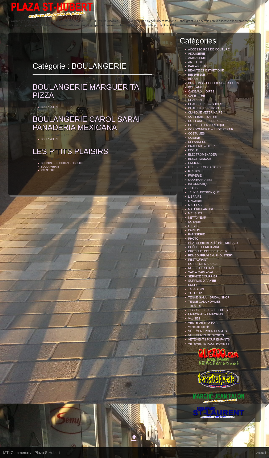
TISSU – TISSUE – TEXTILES (208, 310)
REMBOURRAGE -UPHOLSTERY (210, 255)
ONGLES (194, 226)
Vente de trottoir (198, 327)
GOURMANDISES (200, 179)
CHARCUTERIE (198, 100)
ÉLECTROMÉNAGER (202, 154)
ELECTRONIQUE (199, 158)
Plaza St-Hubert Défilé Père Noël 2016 (213, 242)
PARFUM (194, 230)
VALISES (194, 318)
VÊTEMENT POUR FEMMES (207, 331)
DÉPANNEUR (197, 142)
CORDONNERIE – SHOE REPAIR (210, 129)
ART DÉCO (195, 62)
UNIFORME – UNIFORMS (205, 314)
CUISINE (194, 137)
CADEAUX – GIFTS (201, 91)
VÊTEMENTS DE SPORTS (206, 335)
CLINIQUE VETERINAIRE (205, 112)
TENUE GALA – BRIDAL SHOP (208, 297)
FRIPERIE (195, 175)
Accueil (261, 452)
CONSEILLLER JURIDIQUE (206, 125)
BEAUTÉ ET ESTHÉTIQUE (206, 70)
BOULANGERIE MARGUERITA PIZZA (86, 91)
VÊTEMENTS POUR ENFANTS (209, 339)
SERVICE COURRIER (203, 276)
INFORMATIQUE (199, 184)
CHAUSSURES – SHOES (205, 104)
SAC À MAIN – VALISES (204, 272)
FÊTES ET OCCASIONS (204, 167)
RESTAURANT (198, 259)
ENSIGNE (194, 163)
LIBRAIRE (195, 196)
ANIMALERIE (197, 57)
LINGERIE (195, 200)
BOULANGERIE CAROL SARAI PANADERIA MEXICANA (87, 123)
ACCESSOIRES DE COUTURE (209, 49)
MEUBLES (195, 213)
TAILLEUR (195, 293)
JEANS (193, 188)
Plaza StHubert (47, 453)
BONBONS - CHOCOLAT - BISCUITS (63, 163)
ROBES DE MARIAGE (203, 263)
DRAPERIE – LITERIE (203, 146)
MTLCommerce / (17, 453)
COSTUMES (196, 133)
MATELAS (195, 205)
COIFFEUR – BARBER (203, 116)
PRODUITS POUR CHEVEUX (208, 251)
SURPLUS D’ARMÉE (202, 280)
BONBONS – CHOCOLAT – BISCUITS (213, 83)
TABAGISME (196, 289)
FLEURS (194, 171)
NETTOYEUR (197, 217)
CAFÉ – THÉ (196, 95)
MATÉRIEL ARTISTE (201, 209)
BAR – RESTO (197, 66)
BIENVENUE (196, 74)
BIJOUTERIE (196, 79)
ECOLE (193, 150)
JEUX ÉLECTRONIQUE (204, 192)
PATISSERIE (49, 170)
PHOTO (193, 238)
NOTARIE (194, 221)
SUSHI (192, 284)
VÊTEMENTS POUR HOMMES (208, 343)
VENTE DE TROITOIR (203, 322)
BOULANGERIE (51, 107)
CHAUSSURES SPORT (203, 108)
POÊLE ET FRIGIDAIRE (204, 247)
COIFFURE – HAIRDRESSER (208, 121)
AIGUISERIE (196, 53)
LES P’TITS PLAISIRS (71, 151)
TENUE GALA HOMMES (204, 301)
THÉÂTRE (195, 306)
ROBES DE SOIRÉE (201, 268)
